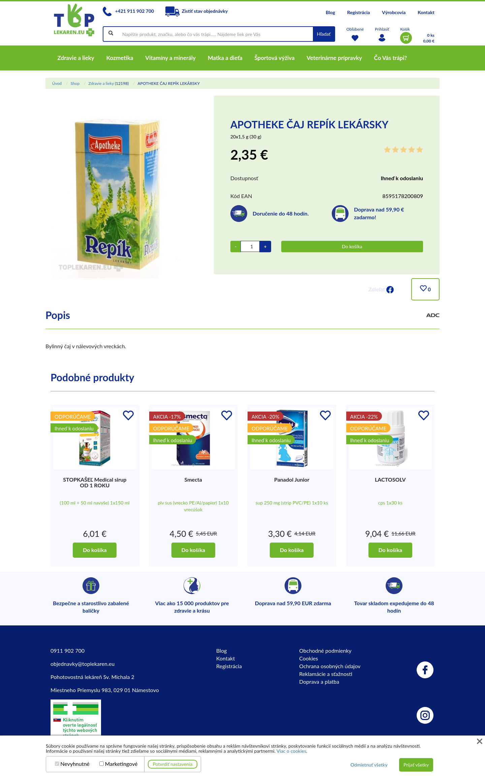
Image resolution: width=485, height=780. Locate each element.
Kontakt (426, 12)
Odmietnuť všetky (368, 765)
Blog (330, 12)
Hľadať (324, 34)
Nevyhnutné (75, 764)
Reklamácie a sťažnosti (325, 674)
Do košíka (352, 246)
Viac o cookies (291, 751)
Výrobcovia (394, 12)
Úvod (57, 83)
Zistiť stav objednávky (196, 11)
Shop (74, 83)
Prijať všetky (416, 765)
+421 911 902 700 (128, 11)
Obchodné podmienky (325, 650)
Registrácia (358, 12)
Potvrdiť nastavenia (173, 764)
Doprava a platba (319, 681)
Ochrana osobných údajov (329, 666)
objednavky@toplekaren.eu (83, 663)
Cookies (308, 658)
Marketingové (121, 764)
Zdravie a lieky (101, 83)
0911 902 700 (68, 650)
